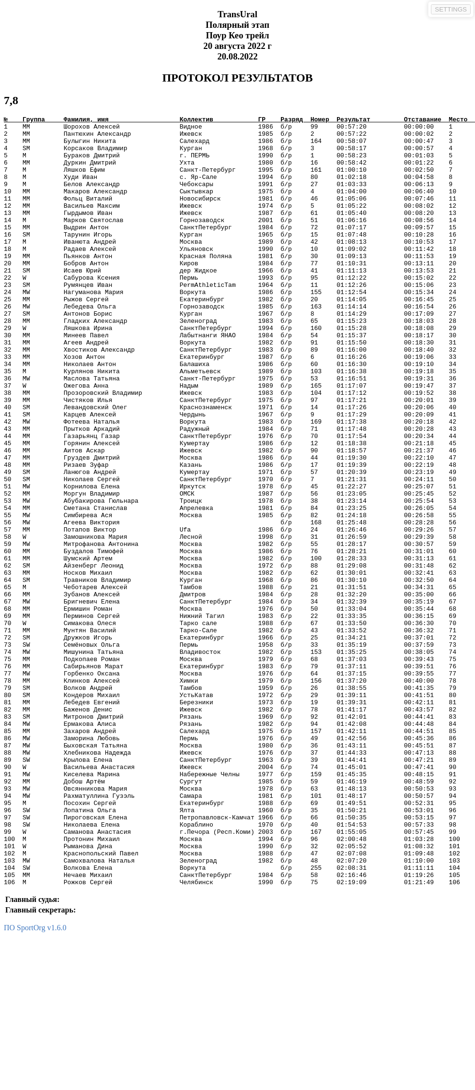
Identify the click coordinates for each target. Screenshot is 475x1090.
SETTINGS (451, 9)
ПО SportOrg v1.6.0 (35, 1082)
